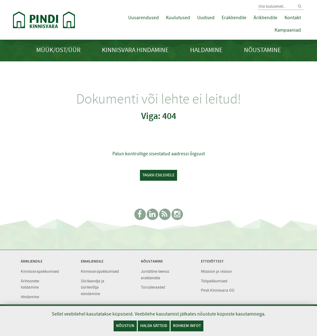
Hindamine (30, 296)
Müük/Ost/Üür (58, 50)
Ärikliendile (265, 18)
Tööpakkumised (214, 281)
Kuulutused (178, 18)
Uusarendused (143, 18)
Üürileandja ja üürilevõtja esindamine (92, 287)
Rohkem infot (187, 325)
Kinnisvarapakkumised (40, 271)
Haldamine (206, 50)
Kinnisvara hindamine (135, 50)
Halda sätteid (153, 325)
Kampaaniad (288, 30)
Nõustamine (262, 50)
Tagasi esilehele (158, 175)
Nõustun (125, 325)
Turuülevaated (153, 287)
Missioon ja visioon (216, 271)
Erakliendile (234, 18)
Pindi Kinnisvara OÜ (217, 290)
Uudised (206, 18)
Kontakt (292, 18)
